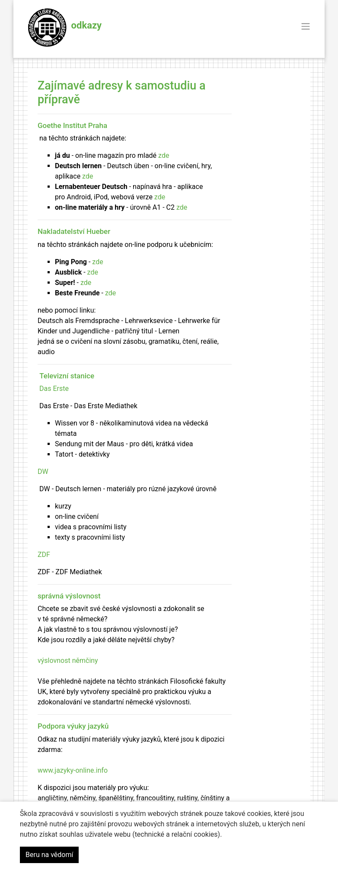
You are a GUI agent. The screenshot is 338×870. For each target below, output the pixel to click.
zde (163, 155)
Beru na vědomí (49, 855)
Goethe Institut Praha (72, 125)
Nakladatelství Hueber (74, 231)
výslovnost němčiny (68, 660)
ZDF (44, 554)
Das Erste (54, 388)
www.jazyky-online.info (73, 770)
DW (43, 471)
